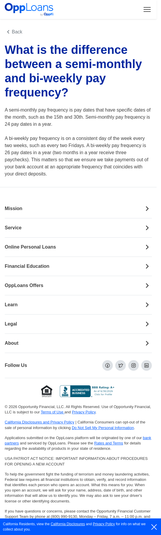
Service (78, 228)
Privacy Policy (104, 524)
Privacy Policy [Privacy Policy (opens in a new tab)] (83, 412)
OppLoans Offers (78, 285)
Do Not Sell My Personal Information (103, 428)
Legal (78, 324)
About (78, 343)
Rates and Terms (108, 443)
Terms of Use (52, 412)
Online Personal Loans (78, 247)
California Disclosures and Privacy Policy (39, 422)
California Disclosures (68, 524)
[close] (154, 527)
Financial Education (78, 266)
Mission (78, 208)
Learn (78, 305)
